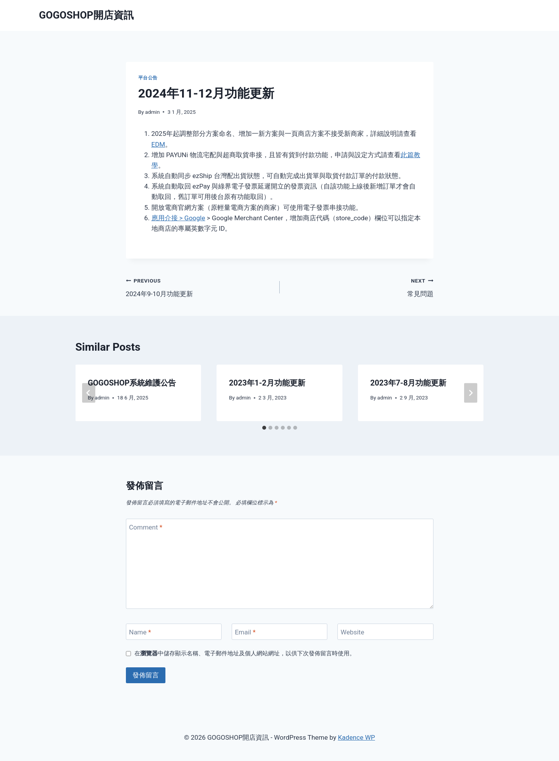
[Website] (385, 632)
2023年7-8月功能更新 (408, 382)
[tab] (264, 428)
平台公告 (148, 78)
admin (152, 112)
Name (140, 632)
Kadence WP (356, 737)
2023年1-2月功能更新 (267, 382)
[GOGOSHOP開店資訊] (86, 15)
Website (352, 632)
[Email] (280, 632)
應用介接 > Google (178, 218)
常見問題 (359, 286)
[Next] (470, 393)
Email (245, 632)
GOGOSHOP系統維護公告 (132, 382)
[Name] (174, 632)
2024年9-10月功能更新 (199, 286)
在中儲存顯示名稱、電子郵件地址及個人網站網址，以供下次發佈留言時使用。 (244, 653)
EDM (158, 144)
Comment (145, 527)
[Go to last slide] (88, 393)
